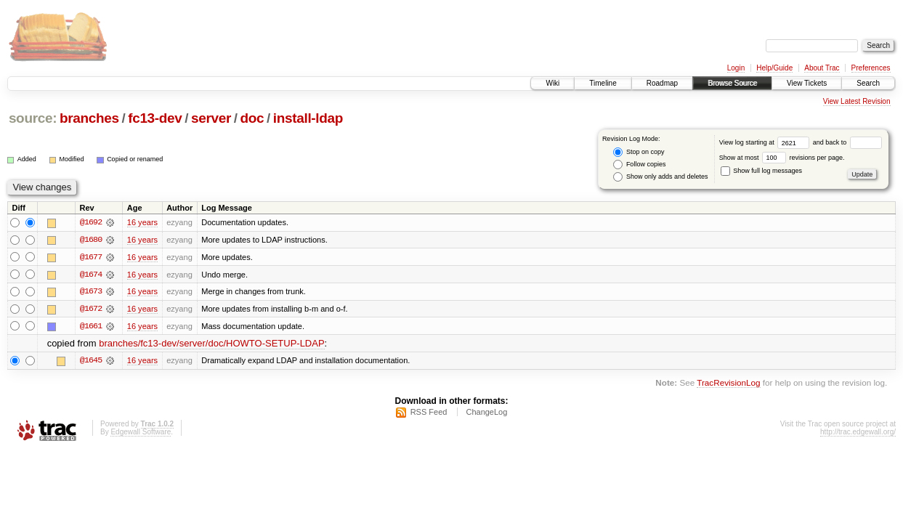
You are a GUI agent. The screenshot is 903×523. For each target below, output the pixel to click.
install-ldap (308, 118)
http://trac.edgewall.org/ (858, 433)
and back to (847, 142)
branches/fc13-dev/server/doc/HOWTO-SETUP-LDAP (211, 344)
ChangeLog (486, 413)
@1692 (91, 222)
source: (33, 118)
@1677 (91, 257)
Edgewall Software (140, 433)
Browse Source (732, 83)
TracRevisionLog (728, 384)
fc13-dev (155, 118)
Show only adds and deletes (660, 177)
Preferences (871, 68)
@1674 (91, 274)
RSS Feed (429, 413)
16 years (142, 222)
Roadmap (662, 83)
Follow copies (639, 164)
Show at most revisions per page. (782, 157)
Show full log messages (761, 170)
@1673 (91, 292)
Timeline (602, 83)
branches (89, 118)
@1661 (91, 327)
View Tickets (807, 83)
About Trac (821, 68)
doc (252, 118)
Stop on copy (638, 152)
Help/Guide (774, 68)
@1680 (91, 240)
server (211, 118)
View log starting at (766, 142)
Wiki (552, 83)
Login (736, 68)
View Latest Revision (857, 101)
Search (868, 83)
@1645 (91, 362)
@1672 (91, 309)
